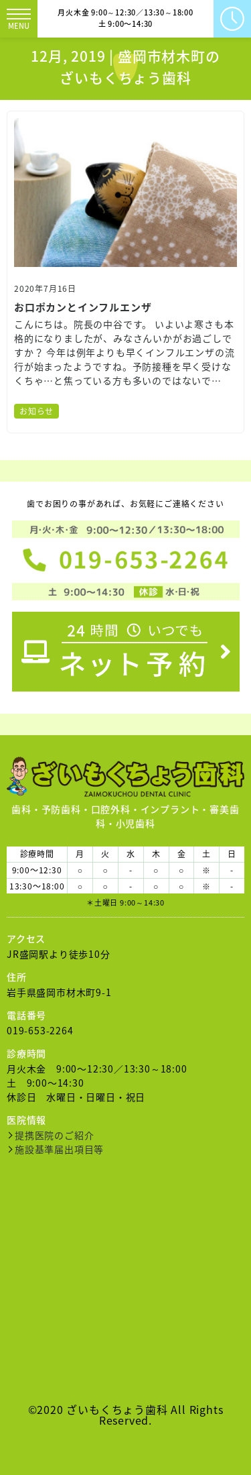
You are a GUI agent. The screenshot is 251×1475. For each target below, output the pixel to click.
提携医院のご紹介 (54, 1135)
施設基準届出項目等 (59, 1149)
